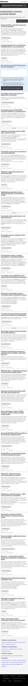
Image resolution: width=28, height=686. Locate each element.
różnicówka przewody (13, 649)
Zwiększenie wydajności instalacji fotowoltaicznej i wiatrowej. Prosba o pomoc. (12, 515)
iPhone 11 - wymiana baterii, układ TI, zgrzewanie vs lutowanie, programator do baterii (13, 558)
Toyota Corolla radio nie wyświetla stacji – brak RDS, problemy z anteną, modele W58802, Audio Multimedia (14, 664)
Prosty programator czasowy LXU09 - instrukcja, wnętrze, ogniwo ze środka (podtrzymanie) (12, 413)
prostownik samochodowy (7, 655)
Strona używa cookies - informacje (18, 678)
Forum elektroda (24, 1)
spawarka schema (5, 649)
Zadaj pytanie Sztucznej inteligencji (12, 88)
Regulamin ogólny (6, 678)
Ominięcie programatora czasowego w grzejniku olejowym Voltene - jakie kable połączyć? (13, 353)
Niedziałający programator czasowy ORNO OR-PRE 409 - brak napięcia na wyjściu (12, 193)
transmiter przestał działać (10, 644)
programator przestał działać (7, 642)
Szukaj (25, 5)
